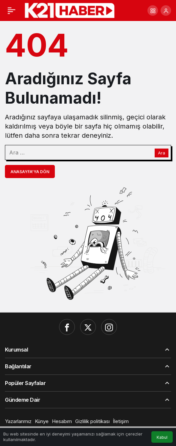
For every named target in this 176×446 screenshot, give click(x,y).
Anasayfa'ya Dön (30, 171)
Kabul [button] (162, 437)
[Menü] (11, 10)
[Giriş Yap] (166, 10)
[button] (152, 10)
